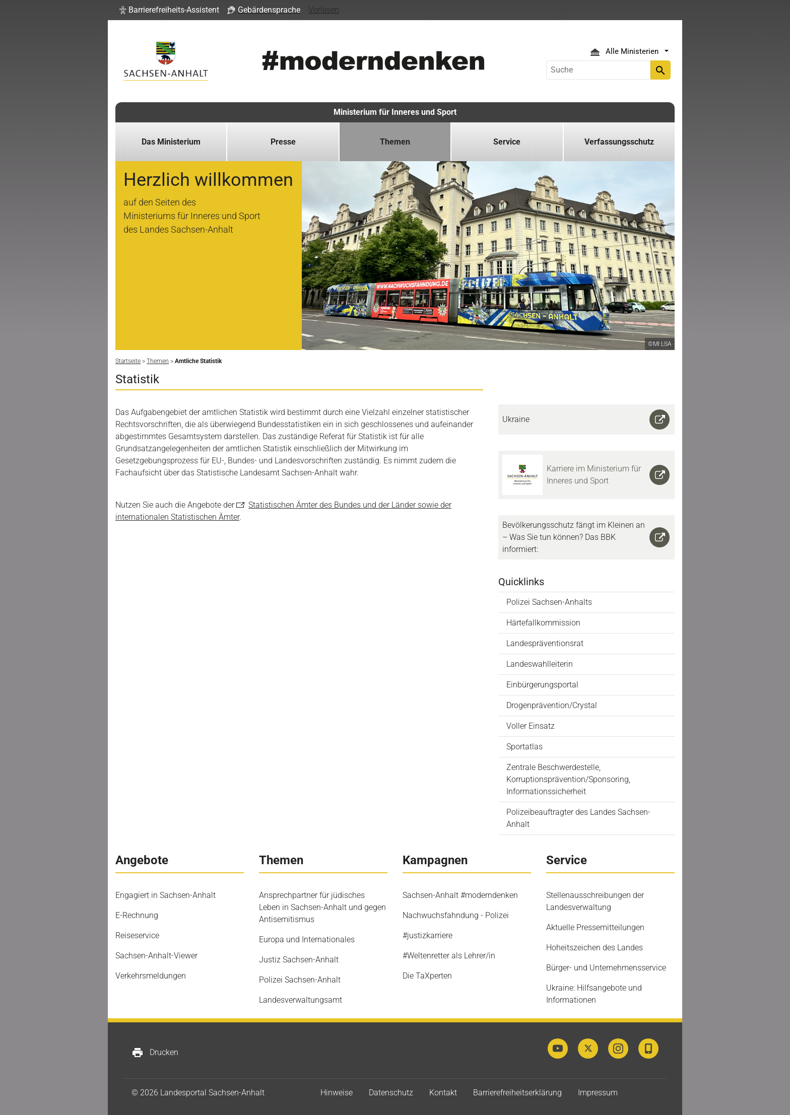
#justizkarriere (427, 935)
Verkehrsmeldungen (150, 976)
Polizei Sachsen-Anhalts (549, 602)
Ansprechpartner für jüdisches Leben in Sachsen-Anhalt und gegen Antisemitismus (322, 907)
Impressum (598, 1092)
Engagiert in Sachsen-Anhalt (165, 895)
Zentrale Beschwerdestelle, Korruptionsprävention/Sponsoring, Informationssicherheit (568, 779)
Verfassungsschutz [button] (619, 142)
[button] (169, 10)
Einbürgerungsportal (542, 684)
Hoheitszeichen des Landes (594, 947)
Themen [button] (395, 142)
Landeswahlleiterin (539, 664)
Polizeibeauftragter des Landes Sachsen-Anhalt (578, 818)
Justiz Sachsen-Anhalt (299, 959)
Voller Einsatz (530, 726)
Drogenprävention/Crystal (551, 705)
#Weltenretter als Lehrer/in (449, 955)
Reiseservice (137, 935)
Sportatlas (524, 746)
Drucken (154, 1053)
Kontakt (443, 1092)
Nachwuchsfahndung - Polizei (456, 915)
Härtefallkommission (543, 623)
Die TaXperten (427, 976)
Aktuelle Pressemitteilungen (595, 927)
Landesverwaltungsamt (300, 1000)
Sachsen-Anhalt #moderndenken (460, 895)
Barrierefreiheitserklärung (517, 1092)
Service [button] (506, 142)
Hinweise (336, 1092)
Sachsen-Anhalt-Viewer (156, 955)
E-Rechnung (136, 915)
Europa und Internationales (307, 939)
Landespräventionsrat (544, 643)
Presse (283, 142)
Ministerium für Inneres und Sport (395, 112)
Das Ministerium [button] (171, 142)
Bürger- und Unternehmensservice (606, 967)
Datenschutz (391, 1092)
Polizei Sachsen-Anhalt (300, 980)
